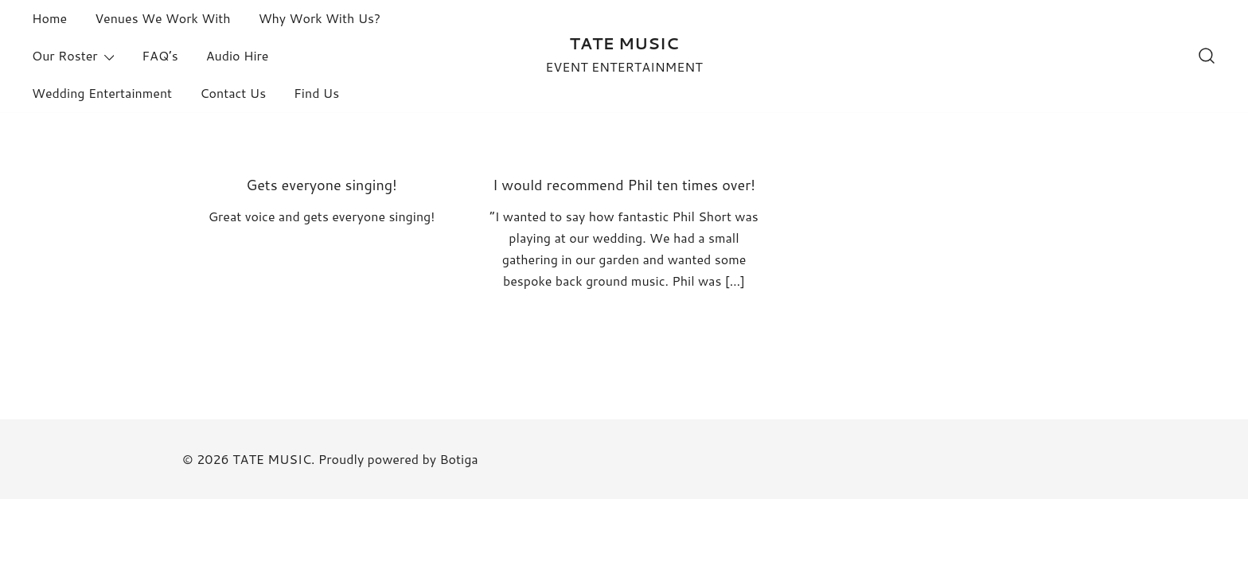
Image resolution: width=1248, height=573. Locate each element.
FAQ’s (159, 55)
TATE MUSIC (623, 43)
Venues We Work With (163, 18)
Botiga (458, 459)
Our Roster (65, 55)
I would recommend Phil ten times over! (624, 184)
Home (49, 18)
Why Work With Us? (319, 18)
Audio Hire (237, 55)
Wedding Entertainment (102, 93)
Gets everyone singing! (321, 184)
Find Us (316, 93)
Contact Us (233, 93)
